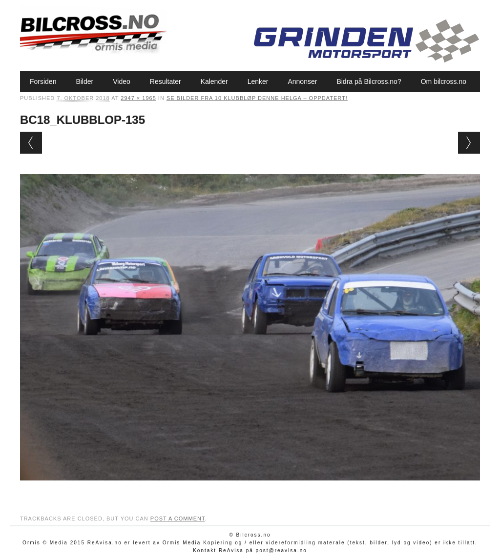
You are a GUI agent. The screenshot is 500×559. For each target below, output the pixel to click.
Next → (469, 143)
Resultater (165, 81)
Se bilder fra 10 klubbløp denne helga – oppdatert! (257, 98)
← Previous (31, 143)
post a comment (177, 518)
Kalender (214, 81)
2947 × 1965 (138, 98)
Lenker (258, 81)
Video (121, 81)
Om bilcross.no (443, 81)
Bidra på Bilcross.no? (368, 81)
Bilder (84, 81)
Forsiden (43, 81)
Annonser (302, 81)
